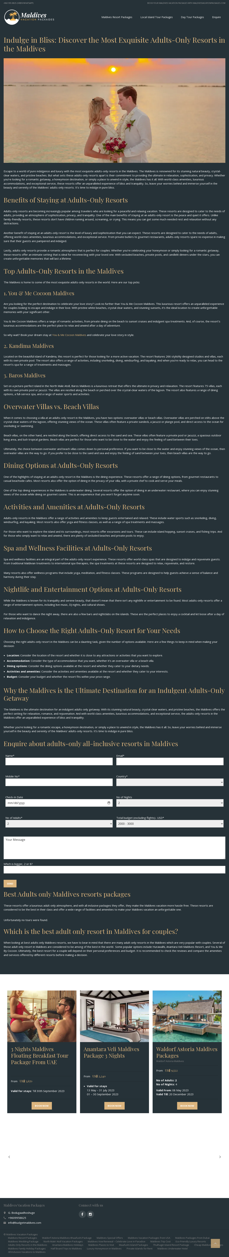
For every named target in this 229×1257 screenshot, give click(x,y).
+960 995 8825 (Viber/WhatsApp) (18, 3)
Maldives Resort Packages (116, 17)
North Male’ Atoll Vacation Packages (63, 1241)
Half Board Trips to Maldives (66, 1248)
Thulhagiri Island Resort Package (171, 1245)
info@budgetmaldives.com (24, 1222)
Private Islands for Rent (139, 1248)
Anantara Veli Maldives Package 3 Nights (111, 1052)
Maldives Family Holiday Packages (27, 1248)
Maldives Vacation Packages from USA (149, 1237)
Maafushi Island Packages (133, 1245)
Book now (42, 1105)
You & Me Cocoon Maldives (69, 335)
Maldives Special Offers (110, 1237)
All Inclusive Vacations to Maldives (27, 1252)
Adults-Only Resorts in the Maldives (27, 1245)
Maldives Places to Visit (101, 1245)
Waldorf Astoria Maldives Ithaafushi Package (67, 1237)
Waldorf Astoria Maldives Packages (186, 1052)
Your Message (114, 848)
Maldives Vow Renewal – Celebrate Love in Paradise (116, 1241)
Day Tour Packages (192, 17)
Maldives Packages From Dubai (192, 1237)
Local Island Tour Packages (156, 17)
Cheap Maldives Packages (208, 1245)
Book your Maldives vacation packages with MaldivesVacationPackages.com (186, 3)
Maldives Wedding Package (23, 1241)
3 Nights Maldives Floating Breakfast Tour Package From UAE (39, 1055)
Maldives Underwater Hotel (173, 1248)
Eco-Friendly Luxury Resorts (191, 1241)
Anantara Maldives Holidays (67, 1245)
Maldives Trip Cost (160, 1241)
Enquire (216, 17)
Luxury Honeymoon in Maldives (104, 1248)
